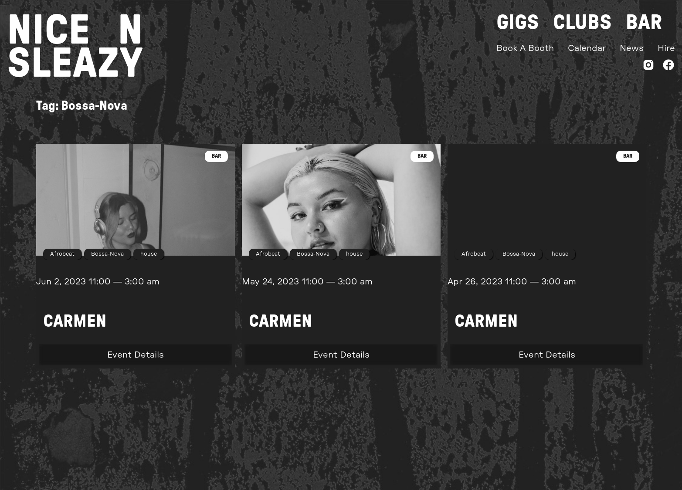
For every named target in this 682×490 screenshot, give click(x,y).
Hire (666, 48)
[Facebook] (668, 66)
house (148, 254)
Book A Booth (525, 48)
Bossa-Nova (107, 254)
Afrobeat (62, 254)
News (632, 48)
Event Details (135, 355)
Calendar (587, 48)
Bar (644, 22)
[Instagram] (648, 66)
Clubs (582, 22)
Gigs (517, 22)
